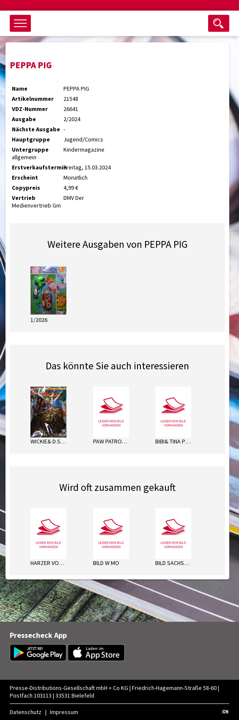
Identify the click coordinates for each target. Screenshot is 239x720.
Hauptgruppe (31, 139)
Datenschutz (25, 712)
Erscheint (25, 177)
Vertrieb (24, 198)
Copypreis (26, 187)
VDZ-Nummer (30, 109)
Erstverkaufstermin (37, 167)
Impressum (64, 712)
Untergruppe (30, 149)
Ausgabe (24, 119)
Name (19, 88)
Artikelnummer (33, 98)
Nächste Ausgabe (36, 129)
